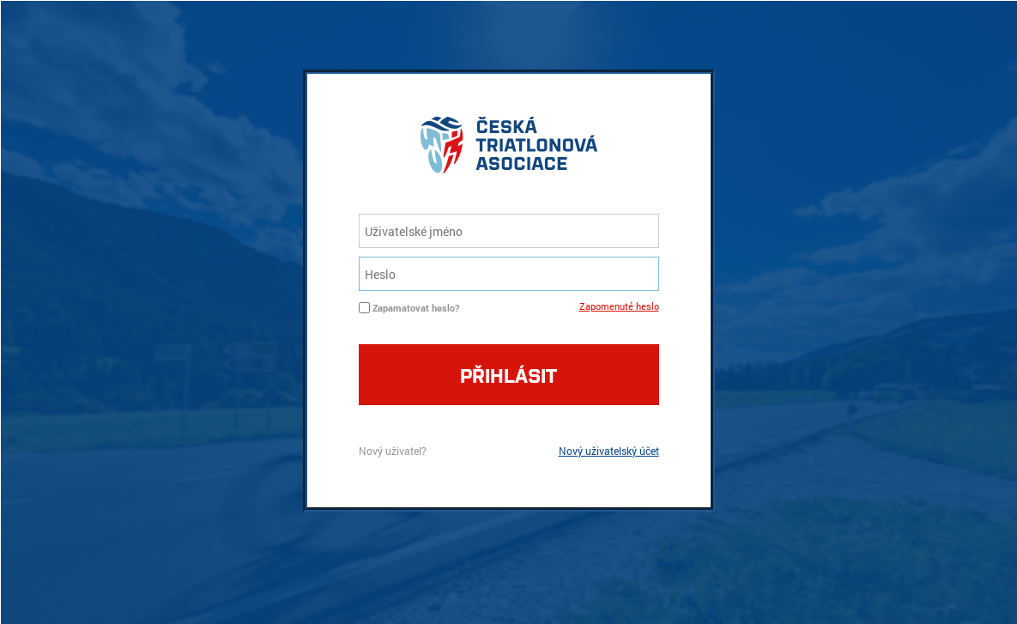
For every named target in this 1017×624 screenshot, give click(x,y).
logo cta (509, 149)
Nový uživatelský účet (609, 450)
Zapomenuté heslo (619, 306)
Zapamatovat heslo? (415, 307)
